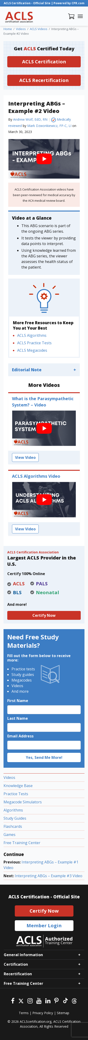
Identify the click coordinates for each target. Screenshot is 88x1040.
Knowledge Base (18, 785)
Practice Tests (16, 793)
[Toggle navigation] (80, 16)
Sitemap (63, 1013)
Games (9, 834)
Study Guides (15, 818)
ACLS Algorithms (31, 335)
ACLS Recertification (44, 80)
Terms (24, 1013)
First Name (17, 700)
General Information (23, 954)
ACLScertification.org (35, 1021)
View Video (25, 457)
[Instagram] (30, 1000)
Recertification (18, 973)
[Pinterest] (56, 1000)
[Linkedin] (47, 1000)
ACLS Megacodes (32, 350)
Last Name (17, 718)
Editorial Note (27, 369)
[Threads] (74, 1000)
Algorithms (13, 810)
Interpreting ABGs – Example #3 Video (48, 875)
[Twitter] (21, 1000)
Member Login (44, 925)
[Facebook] (13, 1000)
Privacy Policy (42, 1013)
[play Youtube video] (44, 159)
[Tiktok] (65, 1000)
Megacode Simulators (23, 802)
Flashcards (13, 826)
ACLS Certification (44, 61)
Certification (16, 964)
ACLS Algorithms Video (36, 476)
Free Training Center (22, 842)
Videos (9, 777)
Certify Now (44, 615)
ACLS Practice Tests (34, 342)
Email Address (20, 736)
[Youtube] (39, 1000)
